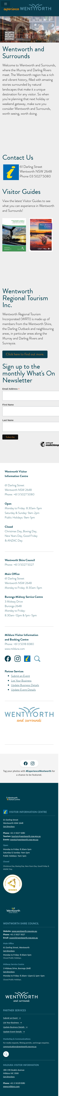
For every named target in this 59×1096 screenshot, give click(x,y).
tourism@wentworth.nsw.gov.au (26, 836)
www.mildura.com (15, 649)
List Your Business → (12, 1022)
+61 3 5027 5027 (17, 934)
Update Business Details (25, 685)
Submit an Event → (12, 1018)
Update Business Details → (15, 1027)
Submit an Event (20, 676)
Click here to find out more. (25, 354)
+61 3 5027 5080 (17, 833)
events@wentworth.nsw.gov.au (24, 839)
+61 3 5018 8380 (17, 1083)
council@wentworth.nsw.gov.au (23, 937)
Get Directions (9, 826)
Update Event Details (23, 690)
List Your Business (21, 680)
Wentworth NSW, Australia (29, 269)
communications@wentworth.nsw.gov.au (19, 1046)
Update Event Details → (14, 1031)
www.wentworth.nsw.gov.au (24, 931)
